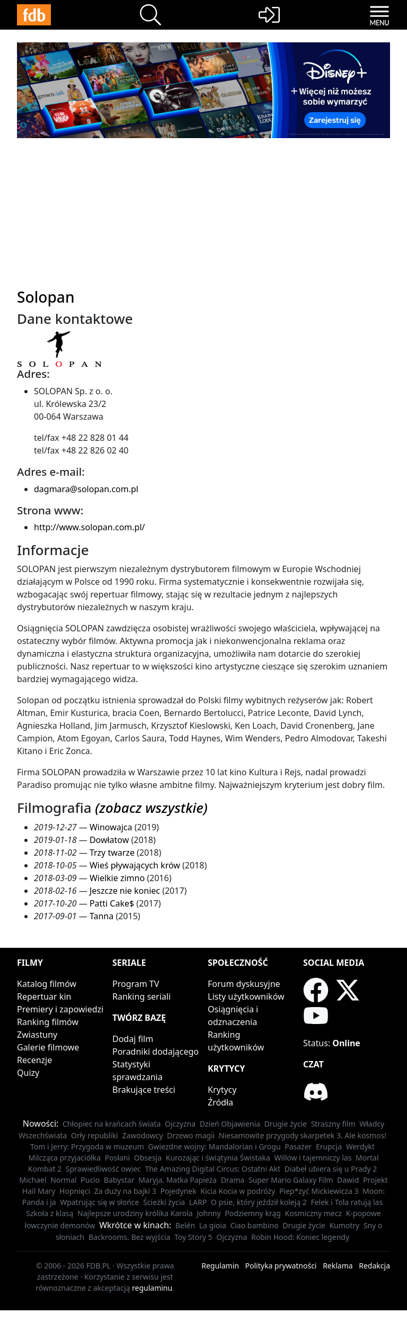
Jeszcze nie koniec (125, 890)
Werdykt (360, 1146)
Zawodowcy (142, 1135)
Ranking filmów (47, 1022)
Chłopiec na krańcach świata (112, 1124)
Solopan (46, 297)
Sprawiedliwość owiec (103, 1169)
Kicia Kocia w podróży (237, 1191)
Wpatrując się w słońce (99, 1202)
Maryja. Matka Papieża (177, 1180)
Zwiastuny (37, 1034)
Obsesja (148, 1158)
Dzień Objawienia (230, 1124)
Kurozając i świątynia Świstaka (218, 1158)
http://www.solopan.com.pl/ (89, 527)
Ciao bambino (254, 1225)
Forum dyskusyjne (244, 984)
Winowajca (111, 827)
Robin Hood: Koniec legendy (300, 1237)
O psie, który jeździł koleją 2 (259, 1202)
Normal (63, 1180)
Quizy (28, 1073)
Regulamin (220, 1266)
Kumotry (344, 1225)
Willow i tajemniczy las (312, 1158)
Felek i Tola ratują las (347, 1202)
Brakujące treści (143, 1089)
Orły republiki (94, 1135)
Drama (233, 1180)
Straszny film (333, 1124)
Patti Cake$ (112, 903)
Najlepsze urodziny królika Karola (135, 1213)
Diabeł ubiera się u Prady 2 (331, 1169)
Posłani (117, 1158)
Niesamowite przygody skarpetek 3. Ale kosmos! (302, 1135)
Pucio (90, 1180)
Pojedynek (178, 1191)
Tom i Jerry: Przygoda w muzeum (87, 1146)
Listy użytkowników (246, 996)
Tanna (101, 916)
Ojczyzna (180, 1124)
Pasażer (298, 1146)
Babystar (119, 1180)
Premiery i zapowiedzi (60, 1009)
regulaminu (152, 1288)
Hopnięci (74, 1191)
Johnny (208, 1213)
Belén (185, 1225)
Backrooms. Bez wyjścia (130, 1237)
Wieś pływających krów (135, 865)
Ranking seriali (141, 996)
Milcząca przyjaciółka (64, 1158)
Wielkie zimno (117, 878)
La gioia (212, 1225)
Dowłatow (109, 840)
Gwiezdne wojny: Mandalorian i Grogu (214, 1146)
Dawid (348, 1180)
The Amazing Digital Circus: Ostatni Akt (212, 1169)
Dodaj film (132, 1039)
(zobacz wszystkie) (151, 807)
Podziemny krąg (253, 1213)
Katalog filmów (46, 984)
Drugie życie (285, 1124)
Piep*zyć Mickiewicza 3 (319, 1191)
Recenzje (34, 1060)
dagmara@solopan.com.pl (86, 489)
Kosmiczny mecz (313, 1213)
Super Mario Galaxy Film (291, 1180)
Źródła (220, 1102)
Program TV (135, 984)
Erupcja (329, 1146)
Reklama (338, 1266)
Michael (33, 1180)
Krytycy (222, 1089)
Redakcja (374, 1266)
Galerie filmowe (48, 1047)
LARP (198, 1202)
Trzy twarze (112, 852)
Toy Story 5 (193, 1237)
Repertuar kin (44, 996)
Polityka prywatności (281, 1266)
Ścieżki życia (164, 1202)
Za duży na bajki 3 (125, 1191)
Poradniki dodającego (155, 1051)
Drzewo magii (191, 1135)
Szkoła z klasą (49, 1213)
